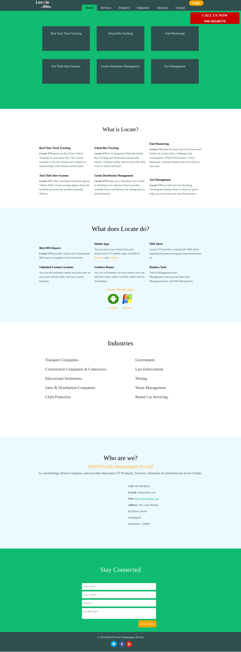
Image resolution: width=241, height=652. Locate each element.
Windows (99, 257)
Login (196, 3)
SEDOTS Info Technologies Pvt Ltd (120, 466)
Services (106, 7)
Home (89, 7)
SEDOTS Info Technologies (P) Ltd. (125, 637)
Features (124, 7)
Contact (180, 7)
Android (113, 257)
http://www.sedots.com (147, 498)
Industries (143, 7)
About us (162, 7)
